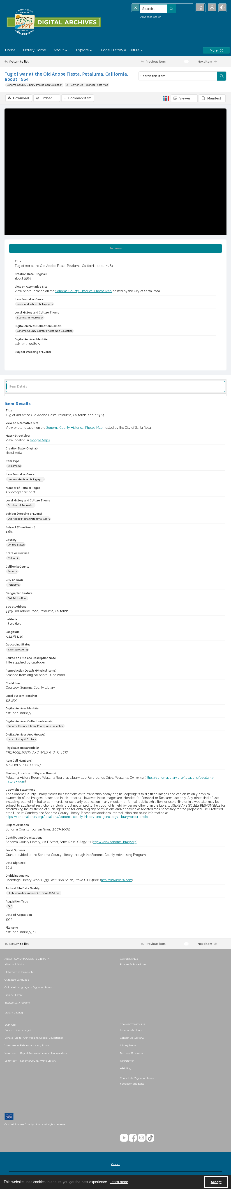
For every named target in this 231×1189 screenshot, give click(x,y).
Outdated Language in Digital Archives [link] (28, 987)
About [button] (60, 50)
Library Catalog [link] (14, 1012)
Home (10, 50)
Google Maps (40, 440)
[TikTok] (150, 1138)
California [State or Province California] (13, 558)
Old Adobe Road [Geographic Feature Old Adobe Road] (17, 598)
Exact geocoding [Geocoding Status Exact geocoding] (18, 649)
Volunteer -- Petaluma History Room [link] (27, 1045)
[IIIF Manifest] (212, 98)
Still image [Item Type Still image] (14, 466)
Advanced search (142, 16)
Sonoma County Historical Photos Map (83, 291)
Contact (115, 1164)
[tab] (115, 249)
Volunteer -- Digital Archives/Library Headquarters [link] (36, 1053)
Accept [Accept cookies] (216, 1182)
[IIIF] (166, 98)
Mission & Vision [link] (15, 964)
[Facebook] (133, 1138)
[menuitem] (60, 964)
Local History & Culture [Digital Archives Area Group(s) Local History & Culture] (22, 739)
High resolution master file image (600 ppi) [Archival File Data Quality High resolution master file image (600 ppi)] (34, 893)
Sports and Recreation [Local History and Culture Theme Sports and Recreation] (30, 317)
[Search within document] (221, 76)
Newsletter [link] (127, 1061)
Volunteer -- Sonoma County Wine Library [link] (30, 1061)
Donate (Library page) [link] (17, 1030)
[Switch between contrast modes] (222, 8)
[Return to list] (35, 61)
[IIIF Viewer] (184, 98)
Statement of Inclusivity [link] (19, 972)
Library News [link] (128, 1045)
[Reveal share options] (199, 8)
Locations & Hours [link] (131, 1030)
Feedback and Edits (132, 1083)
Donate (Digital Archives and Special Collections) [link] (34, 1038)
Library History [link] (14, 995)
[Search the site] (153, 8)
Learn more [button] (119, 1182)
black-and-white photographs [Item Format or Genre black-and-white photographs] (35, 304)
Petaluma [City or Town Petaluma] (14, 585)
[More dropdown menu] (216, 50)
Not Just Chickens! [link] (131, 1053)
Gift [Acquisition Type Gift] (10, 906)
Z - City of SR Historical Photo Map (87, 84)
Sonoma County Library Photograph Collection (34, 84)
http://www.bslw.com (116, 880)
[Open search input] (188, 8)
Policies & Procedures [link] (133, 964)
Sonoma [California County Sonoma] (13, 571)
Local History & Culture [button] (122, 50)
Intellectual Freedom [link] (17, 1002)
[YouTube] (124, 1138)
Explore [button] (84, 50)
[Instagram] (142, 1138)
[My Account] (210, 8)
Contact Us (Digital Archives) (137, 1078)
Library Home (34, 50)
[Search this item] (178, 76)
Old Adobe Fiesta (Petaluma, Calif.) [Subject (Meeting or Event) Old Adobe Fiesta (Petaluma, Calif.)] (29, 519)
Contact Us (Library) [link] (132, 1038)
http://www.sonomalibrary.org (114, 842)
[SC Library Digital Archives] (53, 22)
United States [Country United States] (16, 544)
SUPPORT (10, 1025)
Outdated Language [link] (17, 979)
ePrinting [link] (125, 1068)
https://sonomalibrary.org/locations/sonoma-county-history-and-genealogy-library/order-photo (77, 817)
